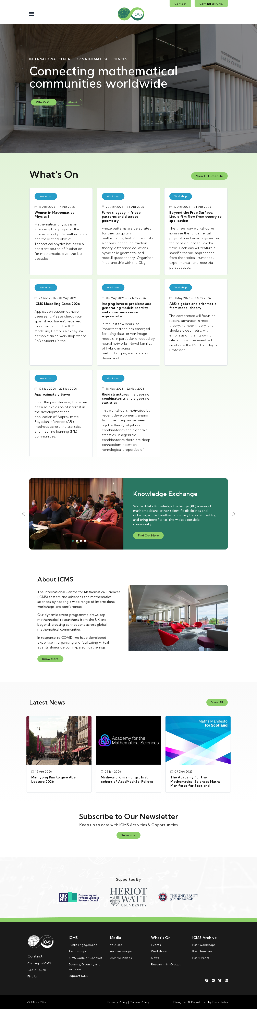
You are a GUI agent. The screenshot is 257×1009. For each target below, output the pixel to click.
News (155, 958)
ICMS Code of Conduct (85, 958)
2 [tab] (77, 541)
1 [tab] (73, 541)
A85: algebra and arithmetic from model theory (193, 306)
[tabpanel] (128, 514)
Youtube (116, 945)
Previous (23, 514)
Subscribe (128, 835)
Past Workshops (203, 945)
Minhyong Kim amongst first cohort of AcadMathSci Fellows (127, 779)
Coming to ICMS (211, 3)
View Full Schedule (209, 176)
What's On (43, 102)
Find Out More (148, 535)
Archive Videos (121, 958)
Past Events (200, 958)
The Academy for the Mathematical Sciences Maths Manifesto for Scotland (195, 781)
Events (156, 945)
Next (234, 514)
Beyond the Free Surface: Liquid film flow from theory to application (195, 216)
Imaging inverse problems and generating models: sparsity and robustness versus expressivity (126, 310)
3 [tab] (81, 541)
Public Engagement (83, 945)
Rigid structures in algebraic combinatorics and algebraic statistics (125, 398)
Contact (180, 3)
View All (217, 702)
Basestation (221, 1002)
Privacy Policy (117, 1002)
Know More (50, 659)
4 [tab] (85, 541)
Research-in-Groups (166, 964)
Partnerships (78, 951)
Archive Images (121, 951)
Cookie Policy (139, 1002)
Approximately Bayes (53, 394)
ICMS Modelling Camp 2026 (57, 304)
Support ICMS (78, 976)
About (72, 102)
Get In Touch (36, 970)
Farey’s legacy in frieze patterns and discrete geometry (121, 216)
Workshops (159, 951)
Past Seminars (202, 951)
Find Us (32, 976)
